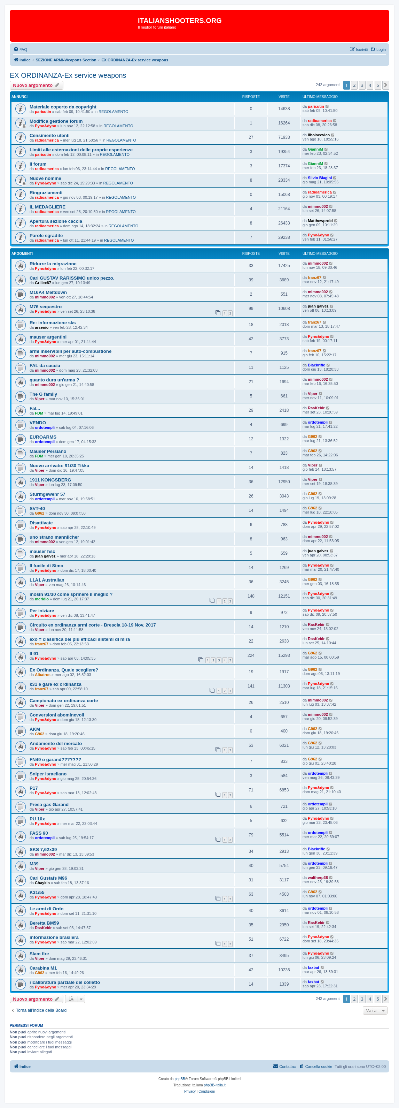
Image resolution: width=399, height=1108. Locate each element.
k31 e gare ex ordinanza (55, 684)
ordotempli (45, 427)
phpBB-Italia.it (215, 1085)
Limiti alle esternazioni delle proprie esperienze (81, 149)
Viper (39, 399)
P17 (34, 788)
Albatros (42, 675)
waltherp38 (318, 877)
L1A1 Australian (47, 580)
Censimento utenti (50, 135)
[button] (385, 85)
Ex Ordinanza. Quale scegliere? (64, 670)
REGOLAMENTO (113, 111)
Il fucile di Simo (46, 565)
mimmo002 (318, 206)
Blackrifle (316, 365)
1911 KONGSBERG (50, 480)
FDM (39, 413)
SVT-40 (37, 508)
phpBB (180, 1079)
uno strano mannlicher (54, 537)
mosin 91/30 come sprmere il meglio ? (71, 594)
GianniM (315, 149)
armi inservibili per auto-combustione (70, 351)
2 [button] (354, 85)
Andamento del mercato (56, 743)
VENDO (38, 422)
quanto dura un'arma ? (54, 379)
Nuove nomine (45, 178)
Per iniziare (42, 610)
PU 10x (37, 818)
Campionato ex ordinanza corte (64, 700)
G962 (312, 436)
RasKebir (316, 408)
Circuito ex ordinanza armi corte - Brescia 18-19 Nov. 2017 (93, 625)
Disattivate (41, 522)
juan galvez (318, 306)
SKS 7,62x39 (43, 849)
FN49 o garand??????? (55, 759)
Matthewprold (320, 221)
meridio (42, 599)
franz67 (314, 277)
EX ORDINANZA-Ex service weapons (68, 75)
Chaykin (42, 883)
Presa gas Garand (49, 804)
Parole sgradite (46, 235)
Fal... (35, 408)
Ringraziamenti (46, 192)
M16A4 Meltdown (48, 292)
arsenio (41, 327)
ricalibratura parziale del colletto (65, 982)
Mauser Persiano (48, 451)
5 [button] (378, 85)
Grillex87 (43, 283)
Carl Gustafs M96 (48, 878)
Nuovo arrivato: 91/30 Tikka (59, 465)
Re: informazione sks (53, 322)
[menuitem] (20, 49)
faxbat (313, 967)
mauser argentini (48, 337)
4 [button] (370, 85)
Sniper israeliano (48, 773)
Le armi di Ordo (46, 908)
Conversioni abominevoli (57, 715)
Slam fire (39, 953)
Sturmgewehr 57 (47, 494)
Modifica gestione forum (56, 121)
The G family (43, 394)
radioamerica (319, 121)
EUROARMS (43, 437)
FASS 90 (39, 833)
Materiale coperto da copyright (63, 106)
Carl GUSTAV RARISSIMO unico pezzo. (72, 278)
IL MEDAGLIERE (47, 207)
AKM (35, 729)
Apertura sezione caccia (56, 221)
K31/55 (37, 892)
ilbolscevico (319, 135)
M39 (34, 863)
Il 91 (34, 653)
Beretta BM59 (44, 923)
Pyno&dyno (45, 126)
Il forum (38, 164)
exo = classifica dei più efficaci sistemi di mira (80, 639)
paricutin (43, 111)
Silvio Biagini (320, 178)
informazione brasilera (54, 937)
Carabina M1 (43, 968)
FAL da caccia (45, 365)
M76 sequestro (46, 306)
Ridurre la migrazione (53, 263)
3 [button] (362, 85)
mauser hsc (42, 551)
